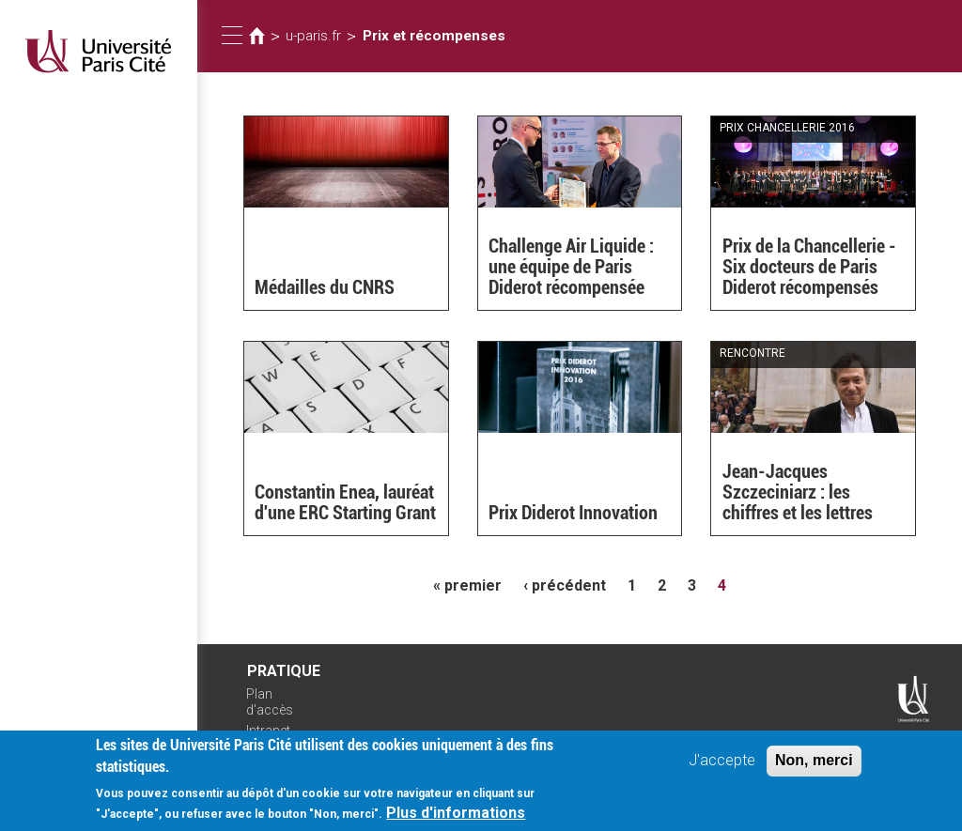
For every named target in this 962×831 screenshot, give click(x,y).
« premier (467, 585)
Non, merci (814, 768)
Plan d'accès (269, 701)
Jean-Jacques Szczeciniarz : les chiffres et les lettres (797, 492)
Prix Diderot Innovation (573, 512)
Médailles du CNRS (325, 287)
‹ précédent (564, 585)
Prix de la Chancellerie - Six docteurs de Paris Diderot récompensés (809, 267)
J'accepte (722, 768)
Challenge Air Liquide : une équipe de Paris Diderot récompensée (571, 267)
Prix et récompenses (434, 35)
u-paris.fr (313, 35)
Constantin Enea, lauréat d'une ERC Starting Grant (345, 502)
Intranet (268, 730)
